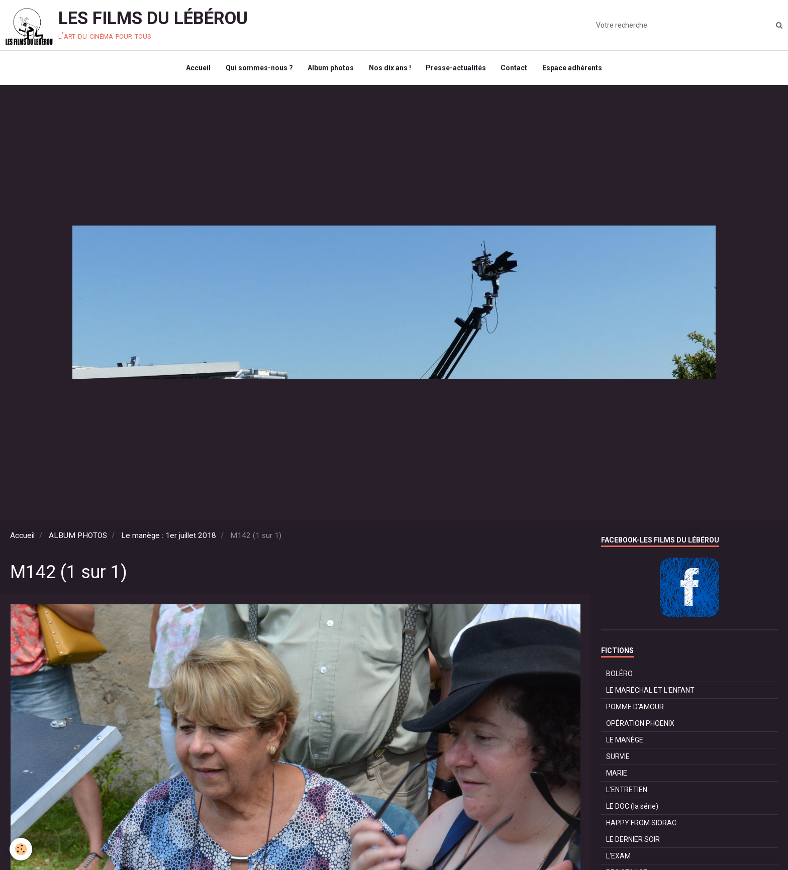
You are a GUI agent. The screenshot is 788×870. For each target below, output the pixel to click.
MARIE (616, 774)
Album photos (331, 68)
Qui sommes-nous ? (258, 68)
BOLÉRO (619, 675)
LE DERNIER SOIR (633, 840)
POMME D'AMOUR (635, 708)
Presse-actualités (456, 68)
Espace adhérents (573, 68)
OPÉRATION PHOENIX (640, 724)
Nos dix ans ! (390, 68)
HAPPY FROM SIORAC (641, 824)
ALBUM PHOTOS (78, 536)
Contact (515, 68)
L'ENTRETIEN (626, 791)
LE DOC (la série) (632, 807)
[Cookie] (21, 849)
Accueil (197, 68)
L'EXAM (618, 857)
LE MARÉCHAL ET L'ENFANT (650, 691)
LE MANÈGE (624, 741)
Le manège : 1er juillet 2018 (168, 536)
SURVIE (618, 757)
